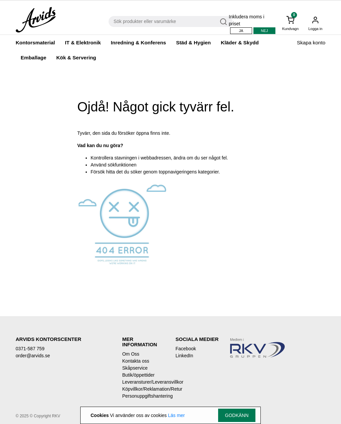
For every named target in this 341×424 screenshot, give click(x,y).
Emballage (33, 57)
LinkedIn (184, 355)
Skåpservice (135, 368)
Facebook (185, 348)
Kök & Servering (76, 57)
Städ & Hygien (193, 42)
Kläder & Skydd (240, 42)
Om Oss (130, 354)
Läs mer (176, 415)
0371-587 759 (30, 348)
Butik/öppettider (138, 375)
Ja (241, 31)
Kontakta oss (135, 361)
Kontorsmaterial (35, 42)
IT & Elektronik (83, 42)
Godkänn (237, 415)
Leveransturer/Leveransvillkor (144, 382)
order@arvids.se (33, 355)
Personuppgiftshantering (144, 396)
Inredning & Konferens (138, 42)
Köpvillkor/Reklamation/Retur (144, 389)
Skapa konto (311, 42)
